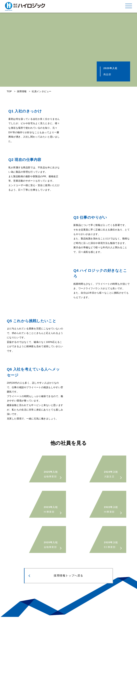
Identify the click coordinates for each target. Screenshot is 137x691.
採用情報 (22, 91)
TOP (9, 91)
